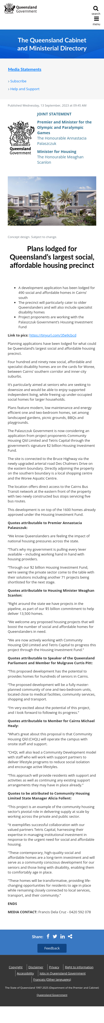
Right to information (79, 967)
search (96, 11)
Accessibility (25, 973)
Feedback (52, 948)
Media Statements (24, 69)
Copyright (15, 967)
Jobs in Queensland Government (63, 973)
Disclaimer (35, 967)
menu (96, 21)
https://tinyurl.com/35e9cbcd (52, 335)
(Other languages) (52, 979)
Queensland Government (52, 995)
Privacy (54, 967)
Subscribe (18, 81)
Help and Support (24, 88)
